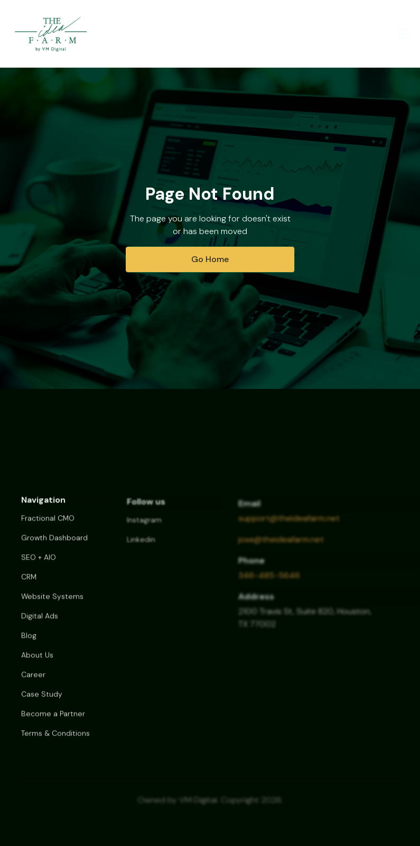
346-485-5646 (269, 581)
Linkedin (141, 546)
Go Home (210, 259)
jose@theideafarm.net (281, 545)
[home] (50, 34)
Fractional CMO (47, 524)
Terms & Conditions (55, 740)
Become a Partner (53, 720)
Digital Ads (39, 622)
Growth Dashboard (54, 544)
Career (33, 681)
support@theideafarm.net (289, 524)
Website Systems (52, 603)
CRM (28, 583)
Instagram (144, 527)
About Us (37, 661)
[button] (401, 34)
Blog (28, 642)
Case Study (41, 700)
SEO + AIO (38, 564)
